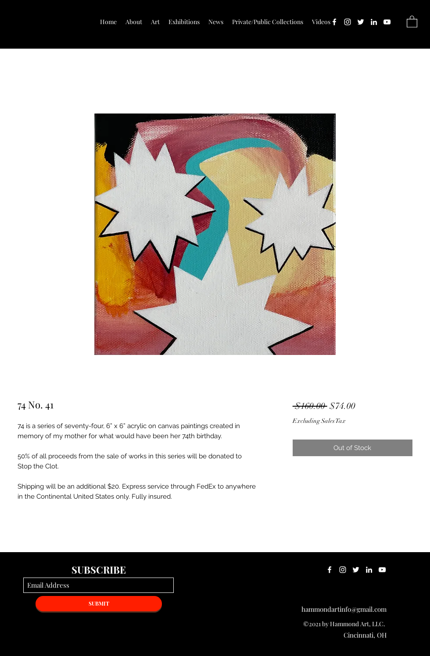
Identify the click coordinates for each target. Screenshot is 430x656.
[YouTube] (387, 22)
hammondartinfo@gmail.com (344, 609)
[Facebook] (334, 22)
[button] (412, 21)
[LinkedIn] (373, 22)
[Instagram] (347, 22)
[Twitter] (360, 22)
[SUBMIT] (99, 603)
